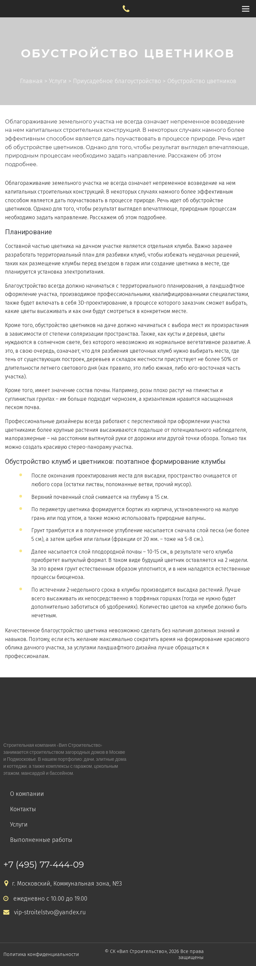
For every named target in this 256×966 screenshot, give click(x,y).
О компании (27, 793)
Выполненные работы (41, 840)
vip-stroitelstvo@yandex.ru (44, 912)
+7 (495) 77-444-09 (43, 864)
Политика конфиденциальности (41, 954)
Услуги (19, 824)
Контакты (23, 809)
